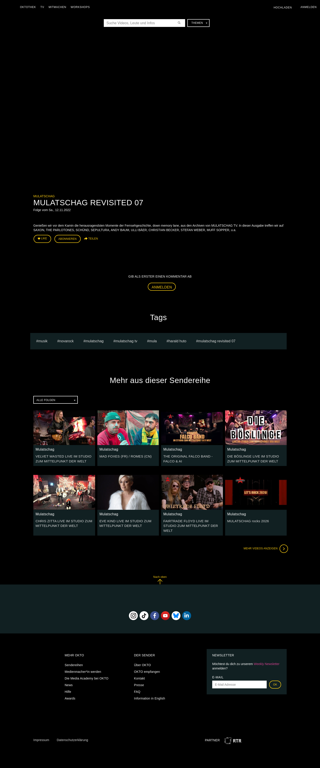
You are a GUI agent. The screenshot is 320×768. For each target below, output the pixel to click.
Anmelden (162, 286)
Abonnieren (67, 238)
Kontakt (139, 671)
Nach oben (160, 572)
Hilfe (68, 684)
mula (153, 340)
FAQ (137, 684)
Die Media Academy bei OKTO (86, 671)
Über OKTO (142, 658)
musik (43, 340)
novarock (66, 340)
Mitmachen (58, 7)
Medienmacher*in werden (83, 664)
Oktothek (29, 7)
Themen (199, 22)
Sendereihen (74, 658)
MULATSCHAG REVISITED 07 (216, 340)
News (69, 678)
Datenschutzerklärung (72, 732)
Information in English (149, 691)
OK (275, 677)
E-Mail (218, 670)
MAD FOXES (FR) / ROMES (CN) (124, 455)
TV (43, 7)
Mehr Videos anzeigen (264, 541)
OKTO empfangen (147, 664)
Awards (70, 691)
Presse (139, 678)
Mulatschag (44, 196)
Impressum (41, 732)
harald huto (177, 340)
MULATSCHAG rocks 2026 (246, 519)
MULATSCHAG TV (126, 340)
